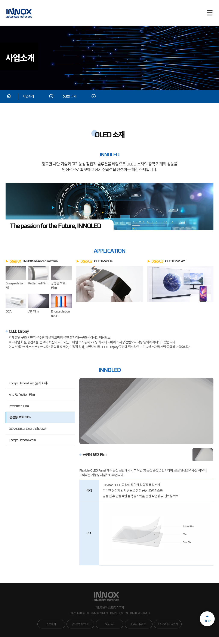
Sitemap (109, 624)
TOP (207, 617)
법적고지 (119, 607)
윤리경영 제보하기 (80, 624)
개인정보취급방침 (104, 607)
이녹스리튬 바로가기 (168, 624)
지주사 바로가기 (138, 624)
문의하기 (51, 624)
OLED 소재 (79, 96)
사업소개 (38, 96)
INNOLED (110, 370)
